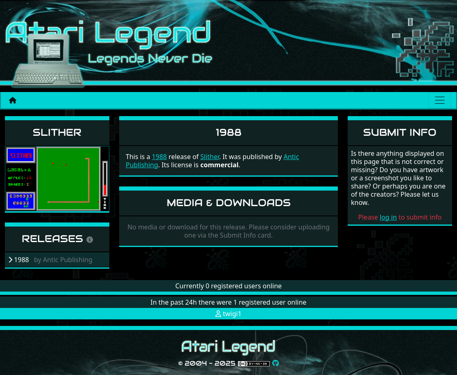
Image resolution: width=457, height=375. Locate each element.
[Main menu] (439, 100)
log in (388, 217)
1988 (159, 156)
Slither (57, 132)
